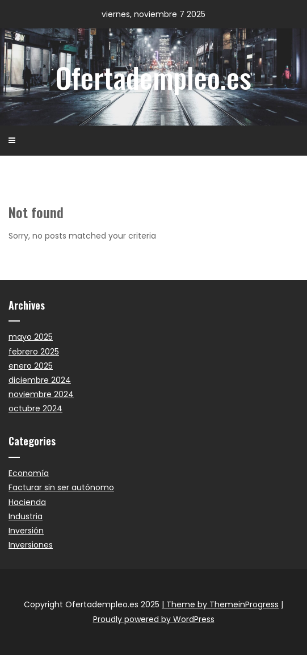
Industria (26, 516)
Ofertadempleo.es (153, 77)
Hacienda (27, 502)
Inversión (26, 530)
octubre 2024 (35, 408)
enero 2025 (31, 366)
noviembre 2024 (41, 394)
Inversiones (31, 544)
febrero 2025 (34, 351)
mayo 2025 (31, 337)
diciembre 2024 (40, 380)
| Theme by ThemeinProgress (220, 604)
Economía (29, 473)
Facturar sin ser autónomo (61, 487)
